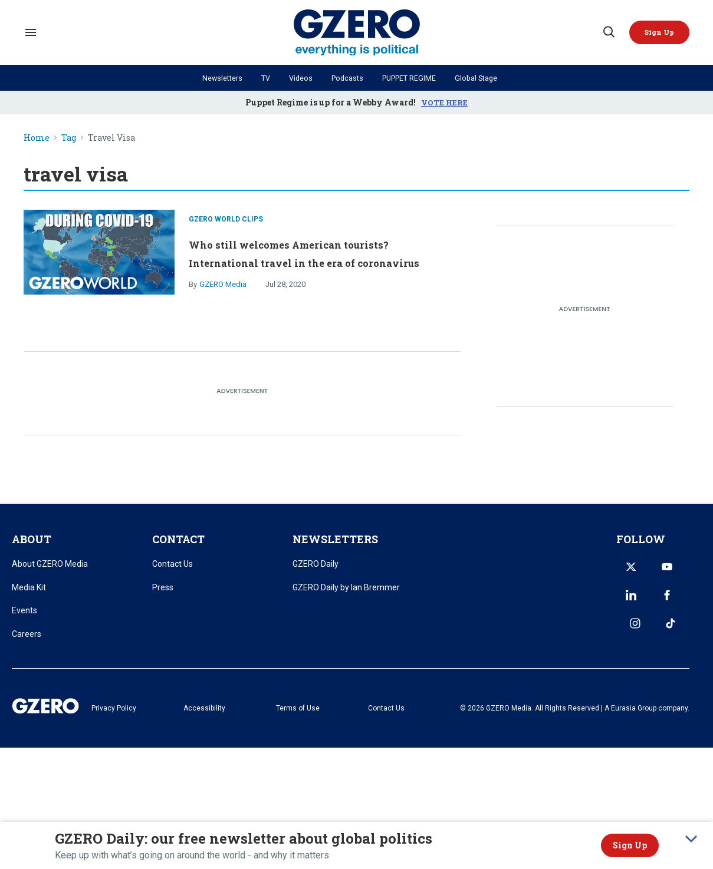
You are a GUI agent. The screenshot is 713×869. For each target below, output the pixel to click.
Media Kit (29, 595)
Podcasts (345, 77)
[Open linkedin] (681, 575)
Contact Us (172, 572)
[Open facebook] (624, 603)
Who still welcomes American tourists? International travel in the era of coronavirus (320, 255)
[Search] (603, 32)
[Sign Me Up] (657, 32)
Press (162, 595)
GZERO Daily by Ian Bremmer (346, 595)
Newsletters (212, 77)
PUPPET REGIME (412, 77)
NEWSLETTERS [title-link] (335, 547)
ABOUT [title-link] (31, 547)
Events (24, 618)
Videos (296, 77)
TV (259, 77)
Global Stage (486, 77)
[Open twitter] (624, 575)
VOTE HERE (444, 102)
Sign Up (630, 845)
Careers (26, 642)
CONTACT (178, 547)
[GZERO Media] (356, 32)
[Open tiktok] (681, 603)
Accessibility (254, 717)
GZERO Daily (316, 572)
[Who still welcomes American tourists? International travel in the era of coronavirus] (99, 255)
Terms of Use (330, 717)
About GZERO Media (50, 572)
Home (37, 138)
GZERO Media (223, 297)
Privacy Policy (179, 717)
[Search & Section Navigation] (31, 32)
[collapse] (691, 838)
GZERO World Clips (226, 214)
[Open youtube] (653, 575)
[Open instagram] (653, 603)
